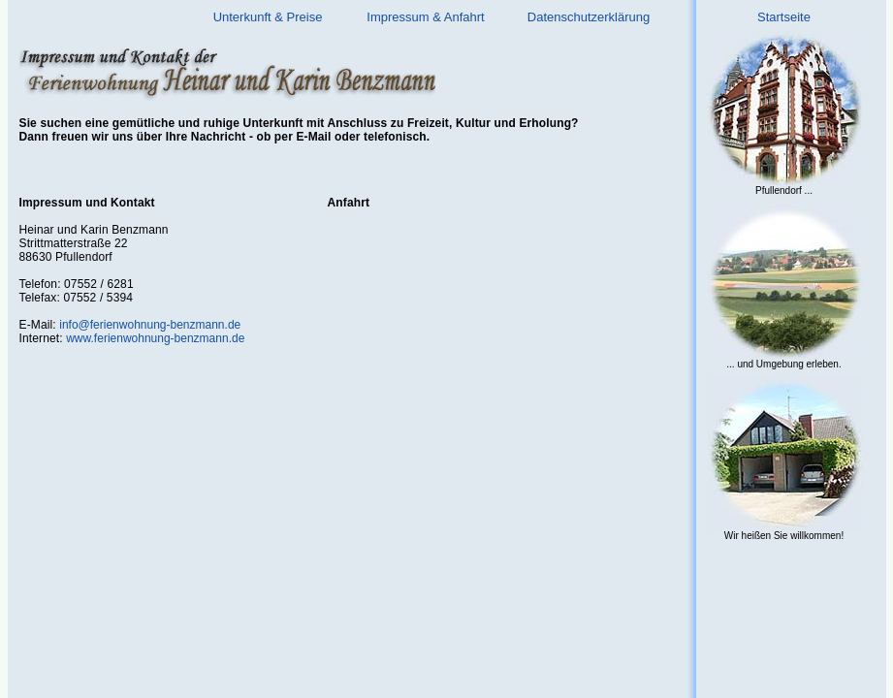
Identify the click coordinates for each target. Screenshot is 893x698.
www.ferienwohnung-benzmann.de (155, 338)
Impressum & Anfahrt (425, 17)
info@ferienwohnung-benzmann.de (149, 325)
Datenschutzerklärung (588, 17)
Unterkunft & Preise (268, 17)
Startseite (784, 17)
